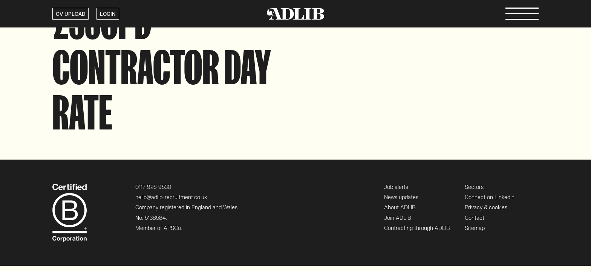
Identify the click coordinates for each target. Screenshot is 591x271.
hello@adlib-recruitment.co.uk (171, 197)
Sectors (474, 187)
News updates (401, 197)
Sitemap (475, 228)
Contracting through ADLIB (417, 228)
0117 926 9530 (153, 187)
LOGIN (108, 14)
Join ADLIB (397, 218)
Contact (474, 218)
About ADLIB (399, 207)
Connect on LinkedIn (489, 197)
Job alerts (396, 187)
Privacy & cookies (486, 207)
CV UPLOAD (70, 14)
